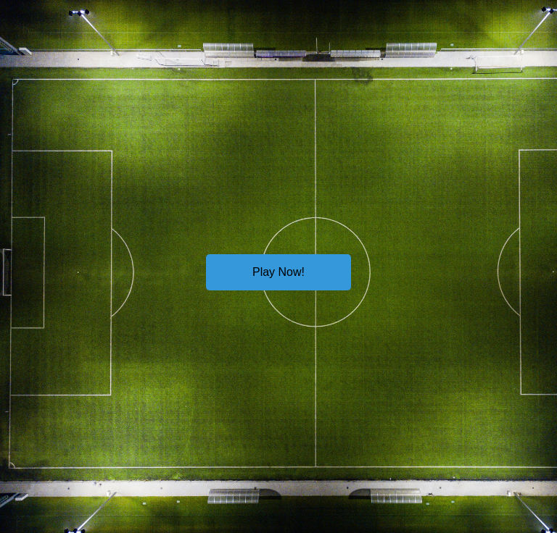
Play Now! (278, 272)
